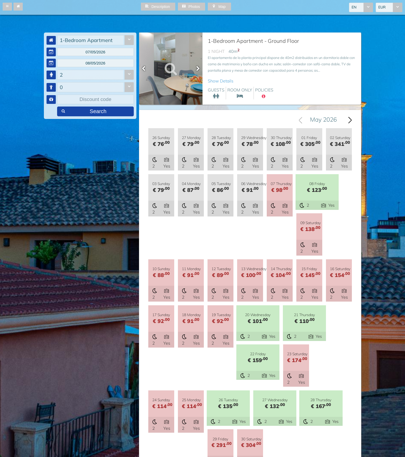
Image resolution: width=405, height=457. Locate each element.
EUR (382, 7)
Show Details (220, 81)
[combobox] (361, 8)
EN (354, 7)
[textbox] (95, 52)
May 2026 (323, 120)
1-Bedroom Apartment (86, 40)
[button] (7, 7)
